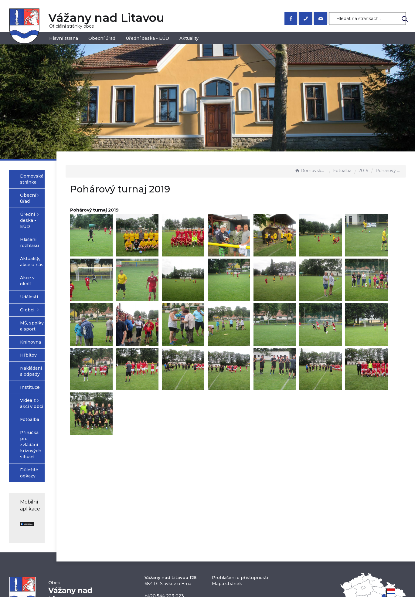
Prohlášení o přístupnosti (240, 502)
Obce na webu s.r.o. (274, 567)
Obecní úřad (101, 38)
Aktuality (189, 38)
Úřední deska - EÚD (147, 38)
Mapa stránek (227, 508)
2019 (364, 170)
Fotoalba (342, 170)
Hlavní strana (63, 38)
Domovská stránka (310, 170)
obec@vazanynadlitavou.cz (174, 527)
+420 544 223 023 (164, 521)
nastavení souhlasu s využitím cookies (305, 574)
